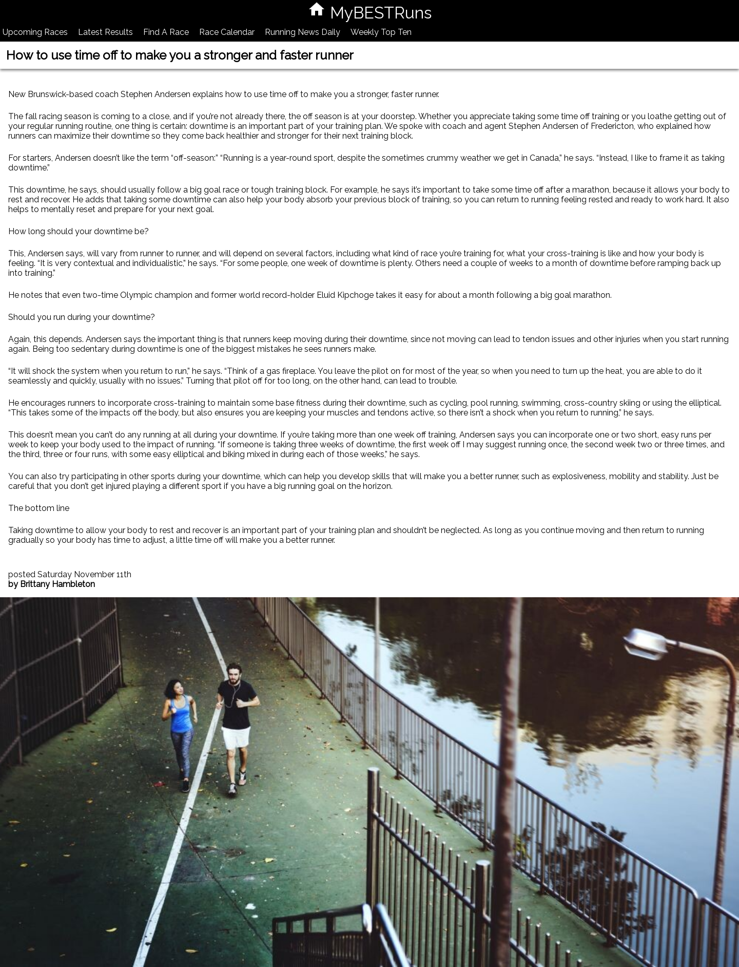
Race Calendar (227, 32)
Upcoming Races (35, 32)
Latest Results (105, 32)
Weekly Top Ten (381, 32)
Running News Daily (302, 32)
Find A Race (166, 32)
